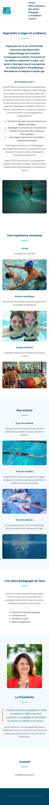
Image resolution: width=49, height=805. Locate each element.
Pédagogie (33, 12)
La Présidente (34, 15)
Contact (32, 18)
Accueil (31, 2)
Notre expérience (36, 6)
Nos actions (33, 9)
